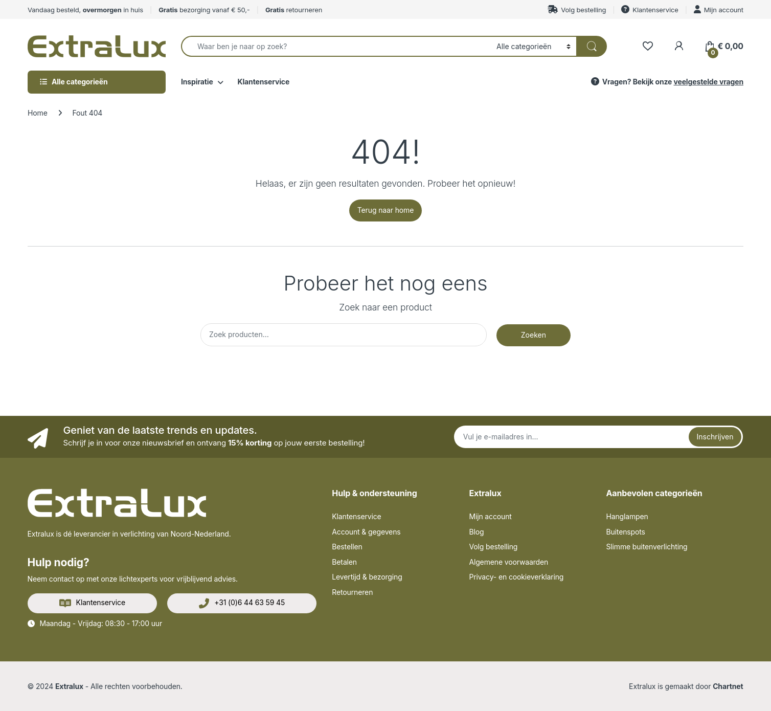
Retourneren (352, 592)
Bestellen (347, 546)
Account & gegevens (366, 531)
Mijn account (718, 9)
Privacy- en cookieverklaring (516, 576)
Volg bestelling (577, 9)
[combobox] (336, 46)
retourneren (293, 10)
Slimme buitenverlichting (646, 546)
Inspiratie (197, 81)
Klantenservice (649, 9)
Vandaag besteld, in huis (85, 10)
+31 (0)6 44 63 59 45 (242, 603)
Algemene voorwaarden (508, 562)
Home (38, 112)
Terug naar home (385, 210)
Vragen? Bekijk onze (666, 81)
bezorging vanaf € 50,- (204, 10)
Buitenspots (625, 531)
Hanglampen (627, 516)
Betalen (344, 562)
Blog (476, 531)
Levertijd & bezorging (367, 576)
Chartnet (728, 686)
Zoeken (533, 334)
